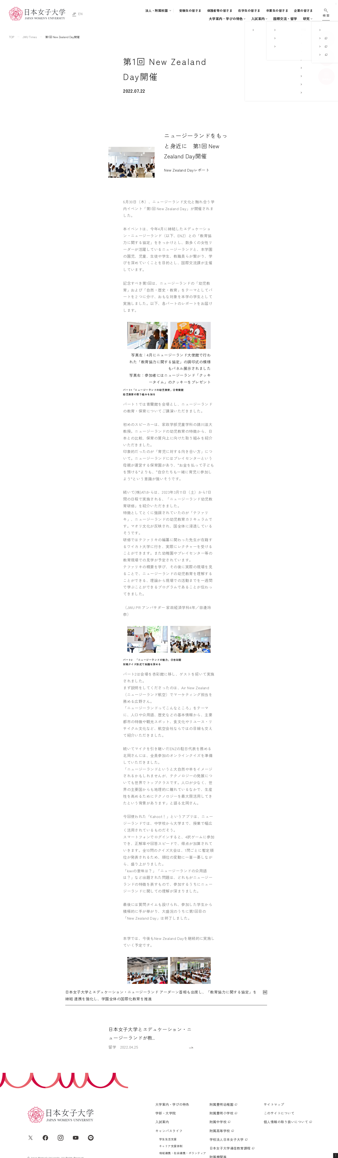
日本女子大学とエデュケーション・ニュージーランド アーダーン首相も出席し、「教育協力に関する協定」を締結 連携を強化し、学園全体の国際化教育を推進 (161, 883)
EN (80, 13)
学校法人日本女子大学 (227, 1097)
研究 (269, 18)
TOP (11, 37)
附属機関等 (218, 1114)
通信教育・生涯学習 (293, 18)
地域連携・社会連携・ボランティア (182, 1111)
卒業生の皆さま (277, 10)
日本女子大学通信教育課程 (230, 1105)
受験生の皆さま (190, 10)
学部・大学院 (160, 18)
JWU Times (30, 37)
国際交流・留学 (248, 18)
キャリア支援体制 (171, 1104)
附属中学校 (218, 1079)
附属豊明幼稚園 (221, 1062)
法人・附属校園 (156, 10)
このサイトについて (279, 1070)
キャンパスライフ (213, 18)
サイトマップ (274, 1062)
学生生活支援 (168, 1097)
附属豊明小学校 (221, 1070)
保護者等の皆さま (220, 10)
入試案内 (187, 18)
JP (74, 13)
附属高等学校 (220, 1088)
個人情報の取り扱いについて (286, 1079)
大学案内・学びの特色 (127, 18)
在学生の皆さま (249, 10)
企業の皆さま (303, 10)
